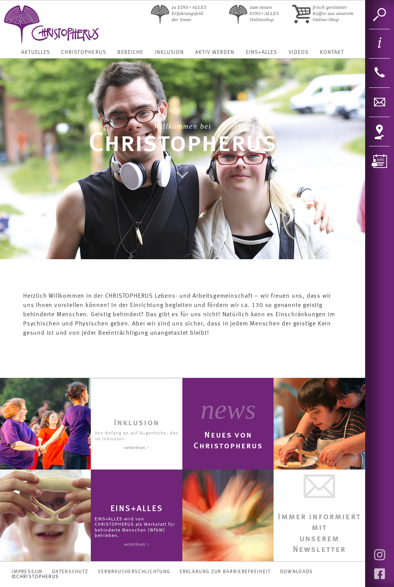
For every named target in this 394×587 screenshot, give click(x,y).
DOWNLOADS (296, 571)
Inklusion (169, 52)
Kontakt (332, 52)
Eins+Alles (261, 52)
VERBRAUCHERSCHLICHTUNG (134, 571)
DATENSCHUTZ (70, 571)
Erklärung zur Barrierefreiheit (225, 571)
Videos (299, 52)
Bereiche (130, 52)
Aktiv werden (214, 52)
